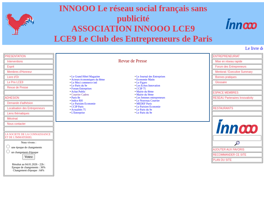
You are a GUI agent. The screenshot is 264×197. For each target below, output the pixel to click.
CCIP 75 (141, 88)
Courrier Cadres (80, 94)
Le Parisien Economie (83, 103)
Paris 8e (75, 97)
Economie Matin (145, 79)
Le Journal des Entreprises (150, 76)
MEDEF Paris (144, 103)
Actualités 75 (78, 109)
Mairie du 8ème (145, 91)
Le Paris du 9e (79, 85)
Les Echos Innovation (148, 85)
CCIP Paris (77, 106)
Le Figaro (141, 82)
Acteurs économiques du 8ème (88, 79)
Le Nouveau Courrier (148, 100)
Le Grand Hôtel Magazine (85, 76)
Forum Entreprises (81, 88)
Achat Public (78, 91)
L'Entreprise (78, 112)
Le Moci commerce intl (84, 82)
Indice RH (77, 100)
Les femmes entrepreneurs (150, 97)
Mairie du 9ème (145, 94)
